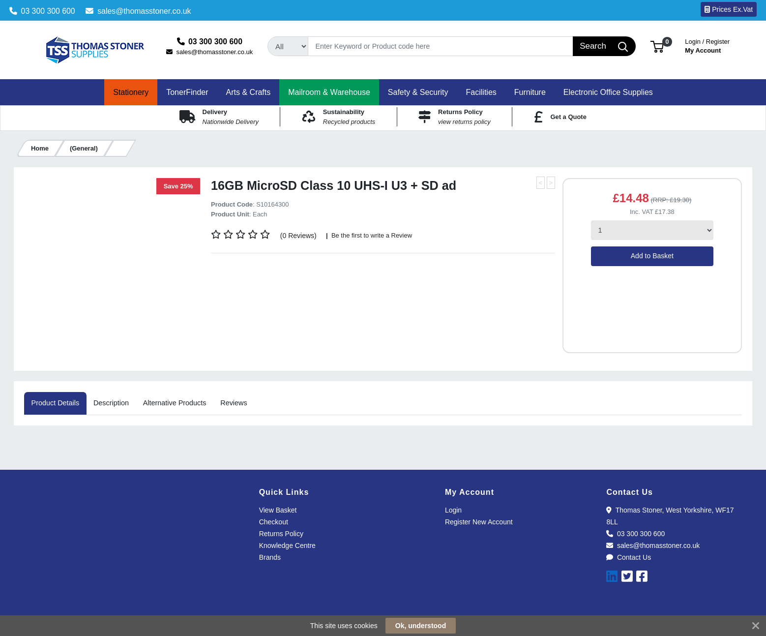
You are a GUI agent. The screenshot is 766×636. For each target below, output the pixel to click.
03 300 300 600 (42, 11)
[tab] (55, 403)
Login (453, 510)
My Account (707, 45)
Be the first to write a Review (370, 235)
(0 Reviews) (298, 236)
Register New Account (479, 522)
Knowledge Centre (287, 545)
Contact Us (628, 557)
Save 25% (178, 186)
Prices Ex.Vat (729, 9)
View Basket (278, 510)
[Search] (440, 46)
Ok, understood (420, 626)
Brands (270, 557)
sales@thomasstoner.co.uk (138, 11)
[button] (657, 46)
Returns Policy (281, 534)
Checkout (273, 522)
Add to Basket (652, 256)
